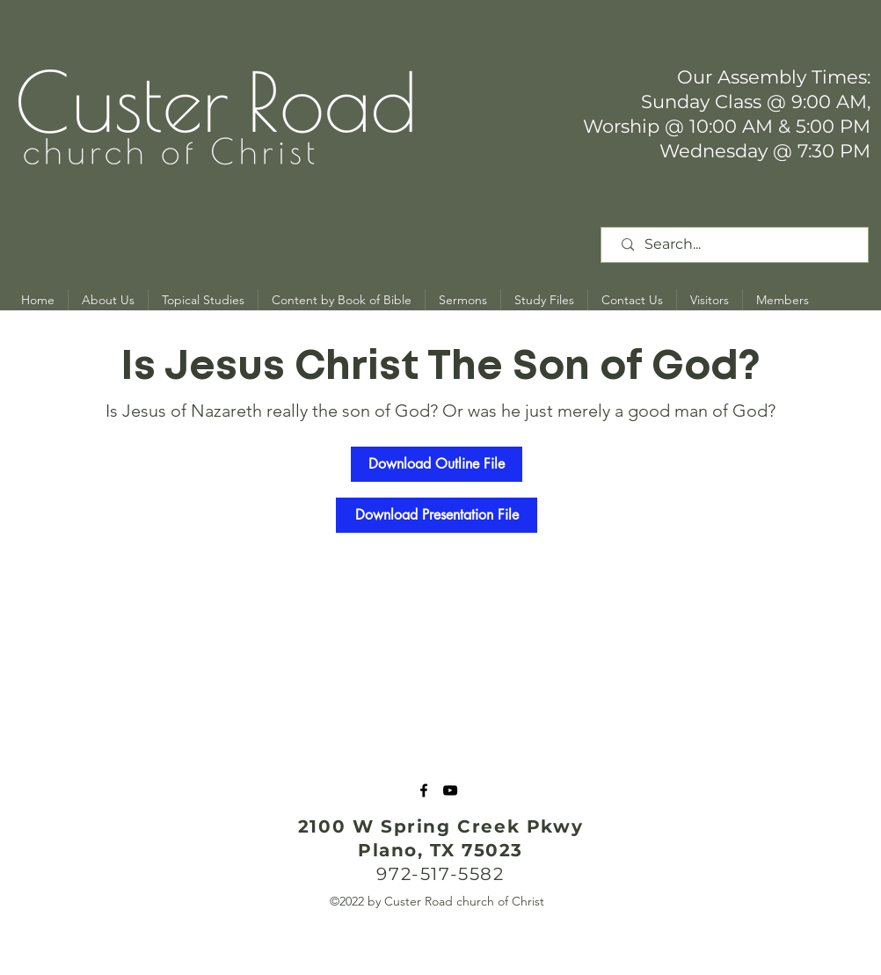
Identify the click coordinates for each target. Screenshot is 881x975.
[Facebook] (424, 790)
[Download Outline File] (436, 464)
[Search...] (737, 245)
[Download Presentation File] (436, 515)
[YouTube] (450, 790)
